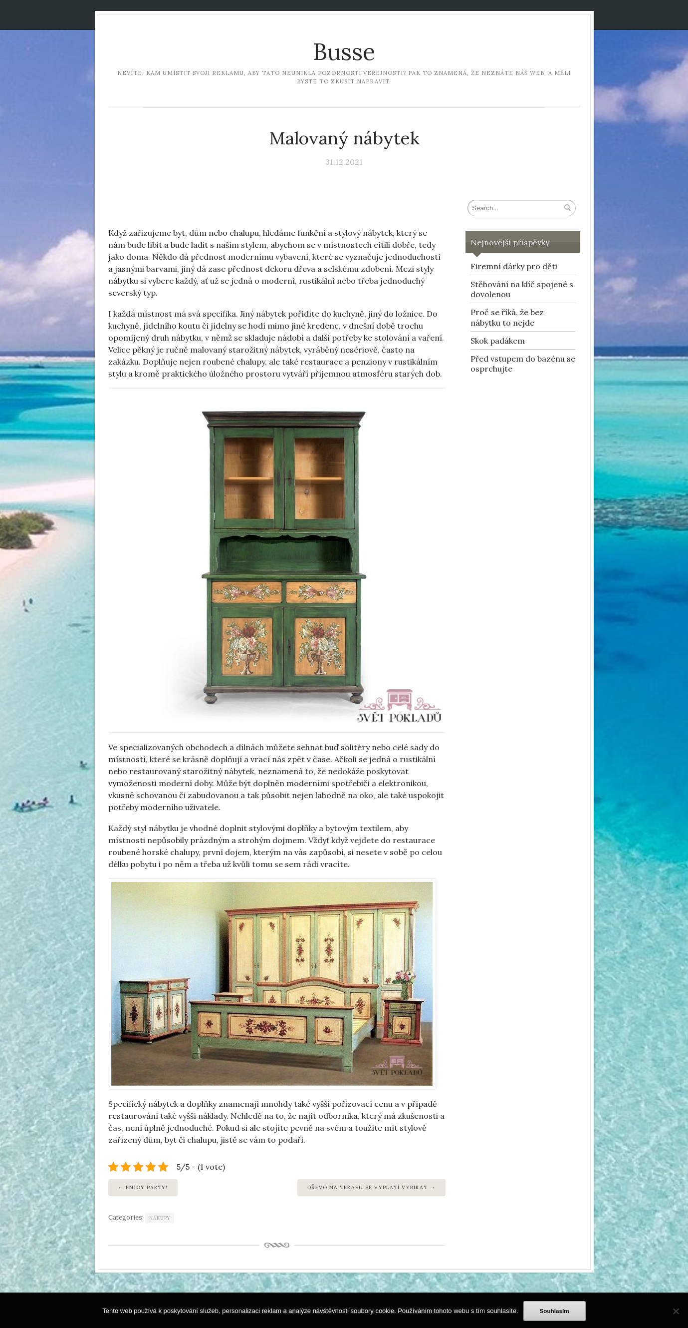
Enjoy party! (147, 1187)
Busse (344, 51)
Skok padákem (497, 341)
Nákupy (159, 1218)
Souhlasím (554, 1311)
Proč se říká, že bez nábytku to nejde (507, 317)
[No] (676, 1311)
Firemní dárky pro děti (513, 266)
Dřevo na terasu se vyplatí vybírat (367, 1187)
